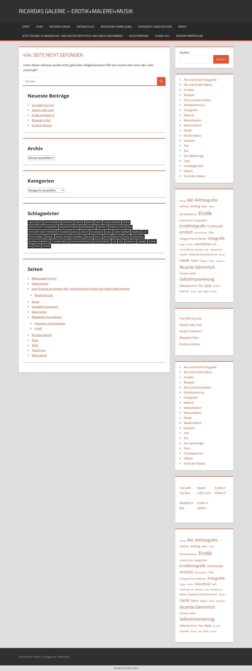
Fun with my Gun (43, 105)
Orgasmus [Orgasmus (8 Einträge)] (138, 236)
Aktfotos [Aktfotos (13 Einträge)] (67, 222)
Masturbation (192, 120)
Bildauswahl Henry (44, 278)
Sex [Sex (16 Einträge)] (114, 241)
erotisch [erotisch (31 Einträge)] (102, 227)
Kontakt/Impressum (189, 36)
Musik (188, 130)
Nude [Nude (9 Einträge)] (127, 236)
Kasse (35, 302)
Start (26, 27)
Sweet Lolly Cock (43, 110)
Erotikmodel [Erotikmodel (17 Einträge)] (88, 227)
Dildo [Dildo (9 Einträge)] (98, 222)
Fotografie (190, 110)
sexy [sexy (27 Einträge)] (121, 241)
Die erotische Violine (197, 100)
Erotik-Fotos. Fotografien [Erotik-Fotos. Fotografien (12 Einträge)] (43, 227)
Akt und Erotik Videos (198, 85)
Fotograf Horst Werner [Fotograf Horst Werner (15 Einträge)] (42, 231)
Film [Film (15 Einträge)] (129, 227)
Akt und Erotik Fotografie (200, 80)
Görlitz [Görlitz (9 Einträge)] (84, 231)
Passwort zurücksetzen (155, 27)
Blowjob (189, 95)
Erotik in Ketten (42, 125)
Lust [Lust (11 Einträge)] (144, 231)
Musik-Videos (192, 135)
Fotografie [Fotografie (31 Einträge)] (63, 231)
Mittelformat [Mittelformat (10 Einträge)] (36, 236)
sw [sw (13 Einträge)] (30, 246)
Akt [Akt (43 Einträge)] (40, 222)
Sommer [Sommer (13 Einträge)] (142, 241)
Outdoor (189, 141)
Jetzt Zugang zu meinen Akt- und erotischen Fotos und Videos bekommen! (72, 36)
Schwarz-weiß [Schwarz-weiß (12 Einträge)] (59, 241)
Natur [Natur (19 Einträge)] (107, 236)
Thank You (162, 36)
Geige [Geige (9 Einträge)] (75, 231)
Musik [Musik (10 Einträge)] (89, 236)
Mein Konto (39, 312)
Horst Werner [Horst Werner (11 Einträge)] (121, 231)
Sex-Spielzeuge (194, 156)
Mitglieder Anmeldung (116, 27)
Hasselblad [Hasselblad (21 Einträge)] (97, 231)
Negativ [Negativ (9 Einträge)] (117, 236)
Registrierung (139, 36)
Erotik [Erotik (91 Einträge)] (126, 222)
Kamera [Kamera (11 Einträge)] (136, 231)
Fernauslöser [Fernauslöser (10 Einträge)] (117, 227)
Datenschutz (85, 27)
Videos (188, 171)
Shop (39, 27)
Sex (186, 151)
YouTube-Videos (194, 176)
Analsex (189, 90)
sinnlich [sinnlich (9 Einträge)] (130, 241)
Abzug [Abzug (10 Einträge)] (32, 222)
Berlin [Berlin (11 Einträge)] (89, 222)
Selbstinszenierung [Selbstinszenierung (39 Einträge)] (81, 241)
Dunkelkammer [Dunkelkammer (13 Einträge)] (112, 222)
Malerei (189, 115)
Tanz (187, 161)
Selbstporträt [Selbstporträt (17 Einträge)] (102, 241)
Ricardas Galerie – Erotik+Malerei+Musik (81, 11)
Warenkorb (39, 355)
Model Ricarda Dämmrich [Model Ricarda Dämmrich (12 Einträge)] (70, 236)
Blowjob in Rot (41, 120)
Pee (186, 145)
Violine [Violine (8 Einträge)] (46, 246)
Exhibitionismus (194, 105)
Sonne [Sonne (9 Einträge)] (152, 241)
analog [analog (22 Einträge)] (79, 222)
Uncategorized (193, 166)
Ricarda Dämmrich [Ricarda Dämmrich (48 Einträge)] (39, 241)
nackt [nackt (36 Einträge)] (98, 236)
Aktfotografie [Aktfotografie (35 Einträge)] (52, 222)
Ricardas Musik (59, 27)
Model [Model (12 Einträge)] (49, 236)
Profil (182, 27)
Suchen (184, 52)
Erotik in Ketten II (43, 115)
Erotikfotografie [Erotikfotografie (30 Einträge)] (69, 227)
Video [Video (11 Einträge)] (37, 246)
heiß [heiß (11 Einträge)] (109, 231)
